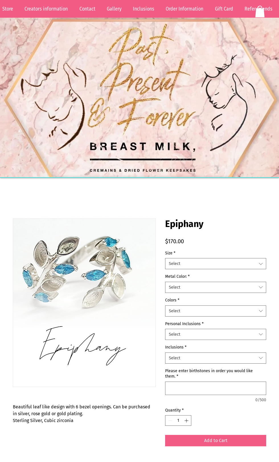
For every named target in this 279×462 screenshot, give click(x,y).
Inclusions (175, 347)
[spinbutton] (178, 420)
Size (170, 253)
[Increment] (186, 420)
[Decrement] (169, 420)
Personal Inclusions (184, 323)
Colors (172, 300)
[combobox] (215, 263)
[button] (260, 11)
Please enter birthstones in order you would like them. (209, 373)
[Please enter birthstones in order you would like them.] (215, 388)
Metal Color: (177, 276)
